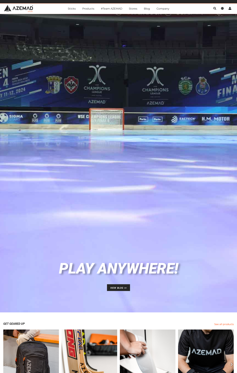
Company (163, 8)
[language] (222, 8)
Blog (147, 8)
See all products (224, 324)
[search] (215, 8)
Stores (133, 8)
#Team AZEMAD (111, 8)
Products (88, 8)
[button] (5, 364)
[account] (230, 8)
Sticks (72, 8)
